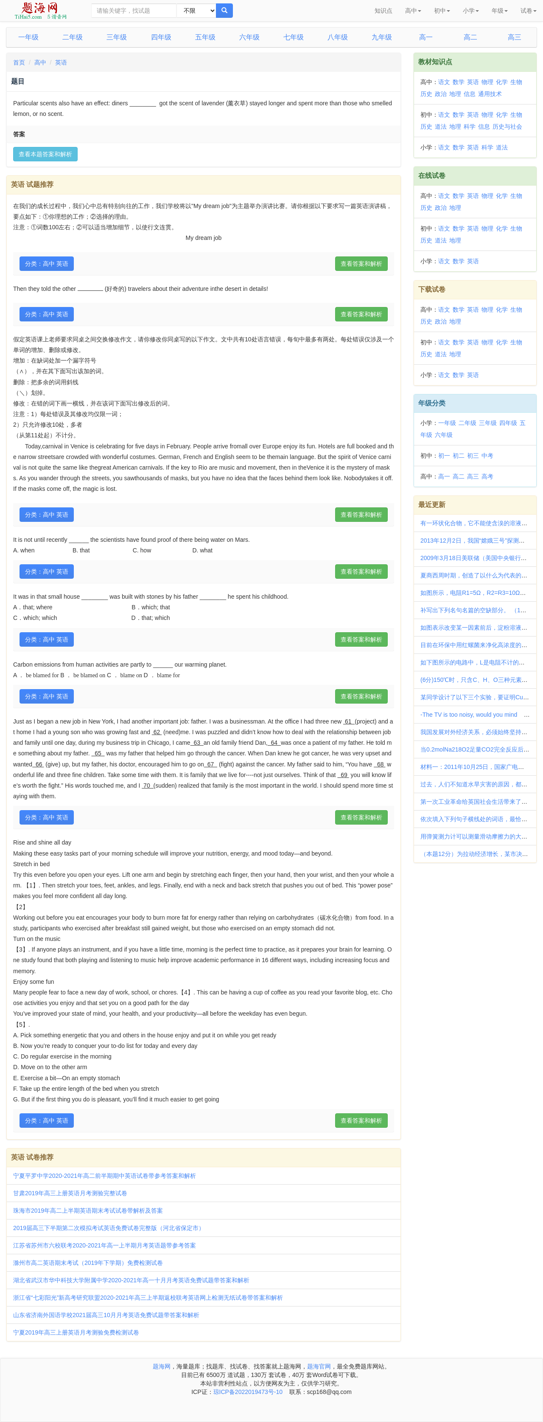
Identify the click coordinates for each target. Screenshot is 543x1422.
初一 (444, 455)
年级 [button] (500, 10)
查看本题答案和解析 (45, 154)
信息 (470, 93)
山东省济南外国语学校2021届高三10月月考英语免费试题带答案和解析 (106, 1315)
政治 (441, 93)
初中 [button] (442, 10)
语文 (444, 82)
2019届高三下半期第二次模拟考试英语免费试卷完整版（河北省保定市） (108, 1228)
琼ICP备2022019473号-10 (248, 1391)
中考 (487, 455)
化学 (502, 82)
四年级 (161, 37)
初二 (459, 455)
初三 (473, 455)
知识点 (383, 10)
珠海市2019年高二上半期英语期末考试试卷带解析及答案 (88, 1210)
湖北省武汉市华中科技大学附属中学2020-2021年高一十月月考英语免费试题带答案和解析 (131, 1280)
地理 (455, 93)
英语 (61, 62)
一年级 (28, 37)
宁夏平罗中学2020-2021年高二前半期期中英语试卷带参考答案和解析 (104, 1175)
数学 (459, 82)
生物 (516, 82)
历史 (426, 93)
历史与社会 (507, 126)
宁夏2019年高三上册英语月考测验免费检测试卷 (76, 1332)
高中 (40, 62)
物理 (487, 82)
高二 (470, 37)
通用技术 (490, 93)
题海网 (162, 1366)
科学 (470, 126)
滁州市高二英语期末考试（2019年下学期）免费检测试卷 (88, 1262)
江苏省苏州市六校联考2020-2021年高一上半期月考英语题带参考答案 (104, 1245)
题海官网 (319, 1366)
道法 (441, 126)
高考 (487, 476)
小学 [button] (471, 10)
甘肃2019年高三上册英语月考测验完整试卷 (70, 1193)
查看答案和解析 (361, 263)
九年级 (382, 37)
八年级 (337, 37)
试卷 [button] (529, 10)
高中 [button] (413, 10)
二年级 (72, 37)
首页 (19, 62)
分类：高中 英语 (46, 263)
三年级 (116, 37)
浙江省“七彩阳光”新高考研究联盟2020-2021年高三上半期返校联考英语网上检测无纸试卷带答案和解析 (148, 1297)
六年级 (249, 37)
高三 (514, 37)
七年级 (293, 37)
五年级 (205, 37)
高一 (426, 37)
